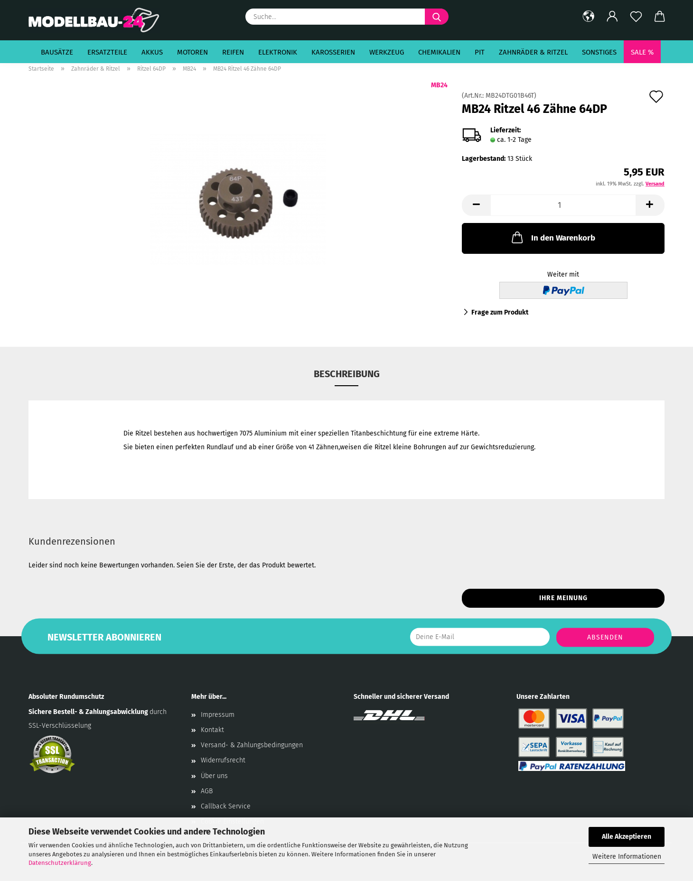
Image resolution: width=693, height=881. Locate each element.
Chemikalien (439, 52)
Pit (480, 52)
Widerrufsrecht (223, 760)
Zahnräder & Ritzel (533, 52)
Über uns (214, 776)
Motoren (192, 52)
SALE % (642, 52)
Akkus (152, 52)
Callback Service (226, 806)
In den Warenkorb (552, 237)
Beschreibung (347, 374)
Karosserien (333, 52)
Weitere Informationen (626, 857)
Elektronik (277, 52)
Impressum (217, 715)
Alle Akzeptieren (626, 837)
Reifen (233, 52)
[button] (588, 16)
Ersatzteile (107, 52)
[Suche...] (437, 17)
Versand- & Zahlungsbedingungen (252, 745)
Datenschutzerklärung (59, 862)
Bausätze (57, 52)
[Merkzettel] (636, 16)
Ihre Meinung (563, 598)
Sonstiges (599, 52)
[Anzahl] (563, 205)
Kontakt (212, 730)
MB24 (439, 85)
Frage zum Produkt (499, 312)
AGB (207, 791)
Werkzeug (386, 52)
